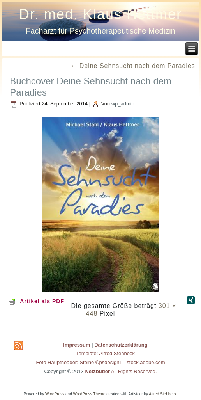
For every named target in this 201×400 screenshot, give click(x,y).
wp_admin (122, 104)
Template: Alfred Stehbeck (105, 353)
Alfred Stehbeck (162, 394)
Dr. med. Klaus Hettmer (100, 14)
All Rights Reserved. (121, 371)
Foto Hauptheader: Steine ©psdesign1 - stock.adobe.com (100, 362)
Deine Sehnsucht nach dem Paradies (133, 65)
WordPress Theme (89, 394)
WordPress (54, 394)
